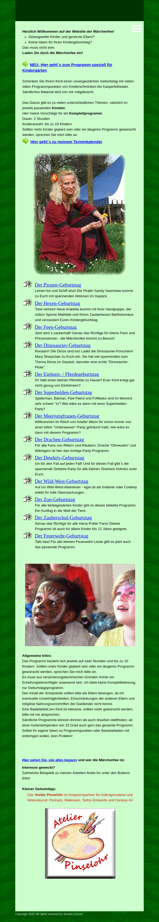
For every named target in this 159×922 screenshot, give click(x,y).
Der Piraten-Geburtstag (58, 285)
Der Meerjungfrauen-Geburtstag (67, 416)
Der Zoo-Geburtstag (55, 499)
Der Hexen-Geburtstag (57, 303)
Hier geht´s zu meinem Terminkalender (67, 142)
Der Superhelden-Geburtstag (63, 392)
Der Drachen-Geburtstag (59, 439)
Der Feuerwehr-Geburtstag (61, 536)
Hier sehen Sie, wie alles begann (49, 760)
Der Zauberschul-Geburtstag (63, 517)
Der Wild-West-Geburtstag (61, 481)
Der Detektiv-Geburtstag (59, 457)
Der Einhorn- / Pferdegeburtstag (67, 374)
